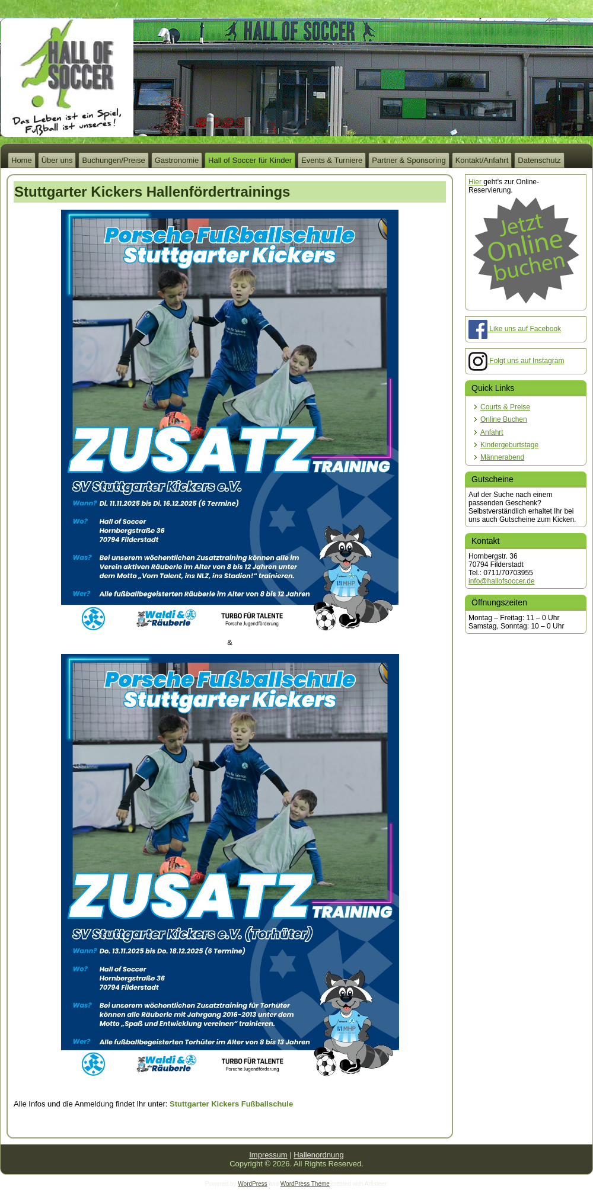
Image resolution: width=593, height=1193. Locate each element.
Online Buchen (503, 419)
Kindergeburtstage (509, 445)
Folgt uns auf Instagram (516, 361)
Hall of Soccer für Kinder (250, 160)
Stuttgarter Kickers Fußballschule (231, 1103)
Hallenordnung (319, 1154)
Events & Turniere (331, 160)
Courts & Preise (505, 407)
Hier (475, 182)
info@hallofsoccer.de (501, 581)
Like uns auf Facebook (514, 329)
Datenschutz (539, 160)
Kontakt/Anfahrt (482, 160)
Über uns (57, 160)
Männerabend (502, 457)
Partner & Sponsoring (408, 160)
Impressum (268, 1154)
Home (21, 160)
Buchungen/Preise (113, 160)
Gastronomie (177, 160)
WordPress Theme (305, 1184)
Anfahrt (491, 432)
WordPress (252, 1184)
